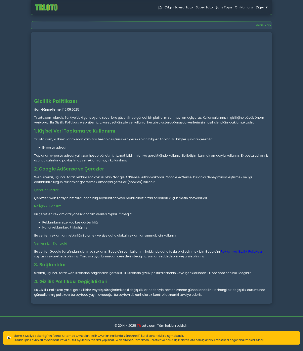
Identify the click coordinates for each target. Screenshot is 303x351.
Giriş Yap (263, 25)
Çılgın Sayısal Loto (179, 7)
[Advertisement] (151, 67)
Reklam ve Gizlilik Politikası (241, 251)
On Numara (244, 7)
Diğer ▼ (262, 7)
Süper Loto (204, 7)
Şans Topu (224, 7)
